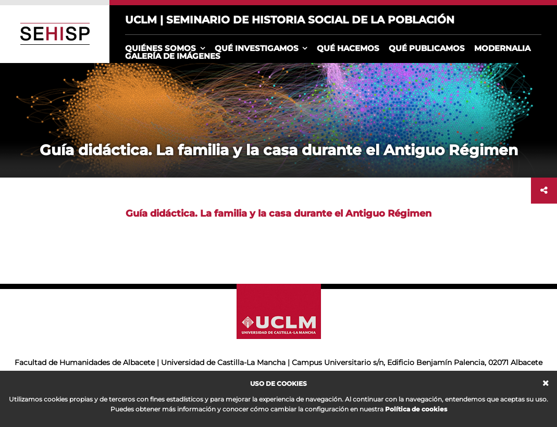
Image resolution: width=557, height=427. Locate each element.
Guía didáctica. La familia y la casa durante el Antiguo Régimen (278, 213)
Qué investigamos (257, 48)
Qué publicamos (427, 48)
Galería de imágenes (172, 56)
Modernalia (502, 48)
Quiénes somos (160, 48)
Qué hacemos (348, 48)
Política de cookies (416, 409)
